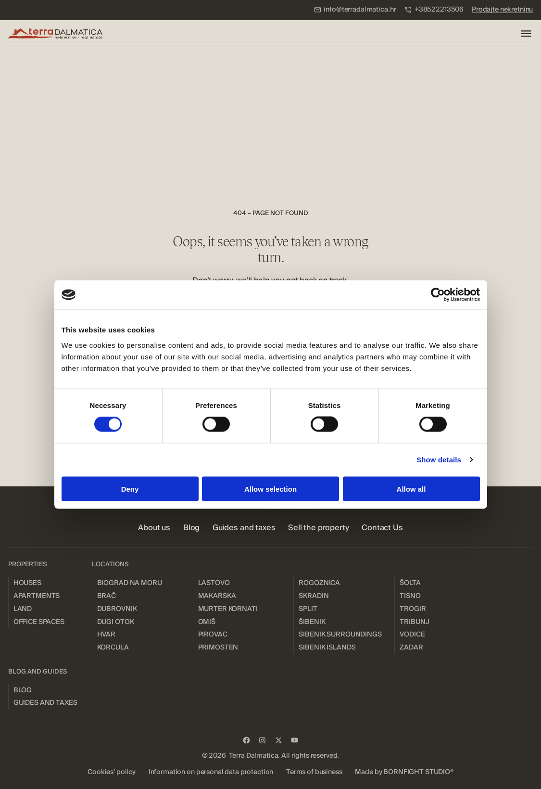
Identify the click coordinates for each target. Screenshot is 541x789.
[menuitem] (355, 10)
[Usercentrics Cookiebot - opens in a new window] (438, 295)
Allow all (411, 488)
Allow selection (270, 488)
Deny (130, 488)
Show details (438, 460)
